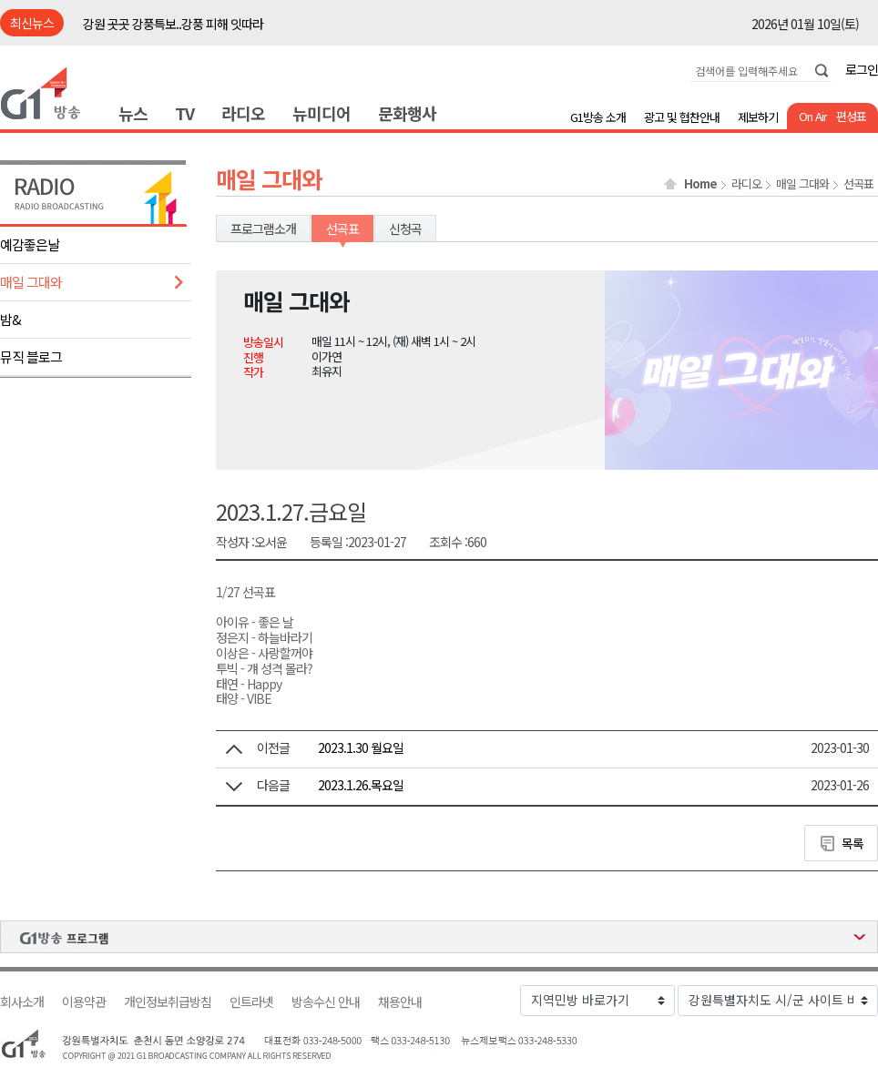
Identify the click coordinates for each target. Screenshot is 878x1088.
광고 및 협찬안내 (682, 117)
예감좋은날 (29, 244)
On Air (813, 116)
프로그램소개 (263, 228)
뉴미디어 (321, 113)
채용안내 (400, 1002)
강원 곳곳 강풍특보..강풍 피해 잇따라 (173, 24)
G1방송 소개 (598, 117)
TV (184, 113)
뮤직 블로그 (31, 356)
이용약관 (84, 1002)
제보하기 (758, 117)
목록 (852, 843)
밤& (10, 319)
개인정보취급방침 (167, 1002)
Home (700, 184)
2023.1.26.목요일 (360, 785)
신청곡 (405, 228)
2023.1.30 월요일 (360, 747)
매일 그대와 (31, 281)
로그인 (861, 69)
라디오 (243, 113)
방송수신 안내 (325, 1002)
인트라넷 (251, 1002)
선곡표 (858, 184)
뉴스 (133, 113)
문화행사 (407, 113)
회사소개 (22, 1002)
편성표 (851, 116)
